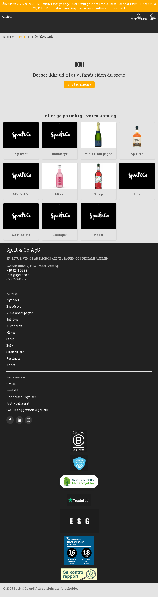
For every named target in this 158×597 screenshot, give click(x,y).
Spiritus (137, 154)
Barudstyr (60, 154)
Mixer (60, 194)
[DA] (7, 17)
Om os (11, 384)
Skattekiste (21, 235)
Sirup (98, 194)
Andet (98, 235)
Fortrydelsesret (17, 403)
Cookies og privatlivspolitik (27, 410)
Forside (21, 36)
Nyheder (21, 154)
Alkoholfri (20, 194)
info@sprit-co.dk (19, 275)
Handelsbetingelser (21, 397)
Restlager (60, 235)
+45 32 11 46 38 (16, 270)
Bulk (137, 194)
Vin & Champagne (98, 154)
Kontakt (12, 390)
